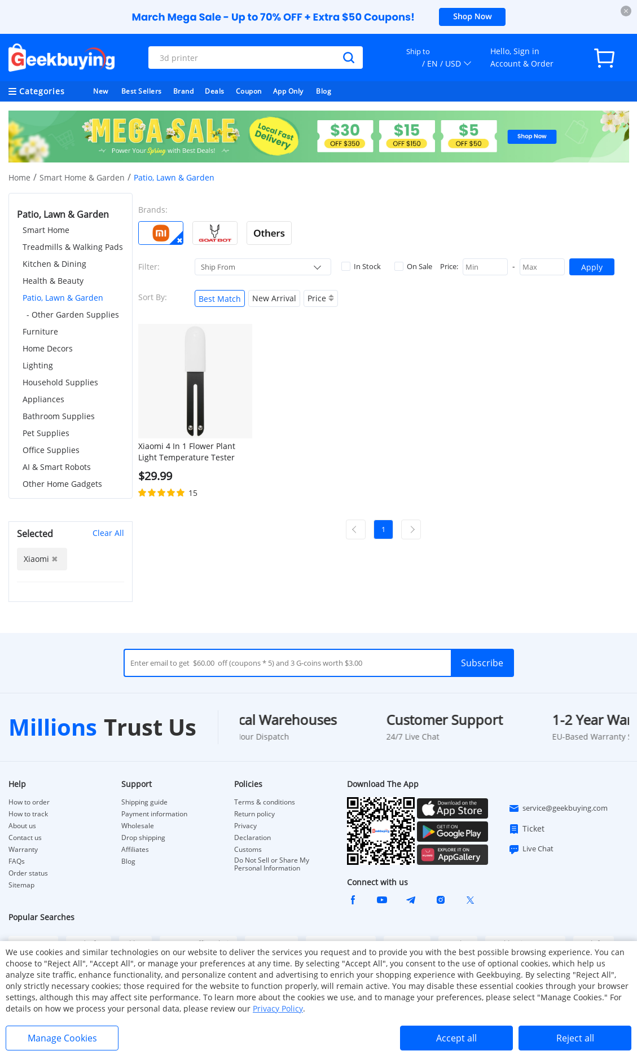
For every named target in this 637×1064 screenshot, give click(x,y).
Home (19, 177)
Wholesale (137, 826)
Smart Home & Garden (82, 177)
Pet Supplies (46, 433)
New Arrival (274, 298)
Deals (215, 91)
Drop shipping (143, 838)
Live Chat (530, 849)
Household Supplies (60, 382)
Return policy (254, 814)
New (100, 91)
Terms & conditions (264, 802)
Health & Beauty (53, 280)
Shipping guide (144, 802)
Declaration (252, 838)
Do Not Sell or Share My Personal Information (271, 864)
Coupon (249, 91)
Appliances (43, 399)
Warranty (23, 850)
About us (22, 826)
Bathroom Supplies (59, 416)
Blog (323, 91)
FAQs (16, 861)
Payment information (154, 814)
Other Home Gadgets (62, 483)
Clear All (108, 532)
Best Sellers (141, 91)
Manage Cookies (62, 1038)
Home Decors (48, 348)
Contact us (25, 838)
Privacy (245, 826)
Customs (248, 850)
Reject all (575, 1038)
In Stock (361, 266)
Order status (28, 873)
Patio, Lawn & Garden (63, 297)
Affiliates (135, 850)
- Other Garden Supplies (73, 314)
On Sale (413, 266)
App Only (288, 91)
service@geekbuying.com (558, 808)
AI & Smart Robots (57, 466)
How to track (28, 814)
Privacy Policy (278, 1008)
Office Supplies (51, 450)
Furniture (40, 331)
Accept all (456, 1038)
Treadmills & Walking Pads (73, 246)
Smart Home (46, 230)
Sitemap (21, 885)
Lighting (38, 365)
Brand (183, 91)
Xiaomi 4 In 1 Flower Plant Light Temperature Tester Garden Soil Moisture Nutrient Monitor (186, 452)
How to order (29, 802)
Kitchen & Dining (54, 263)
